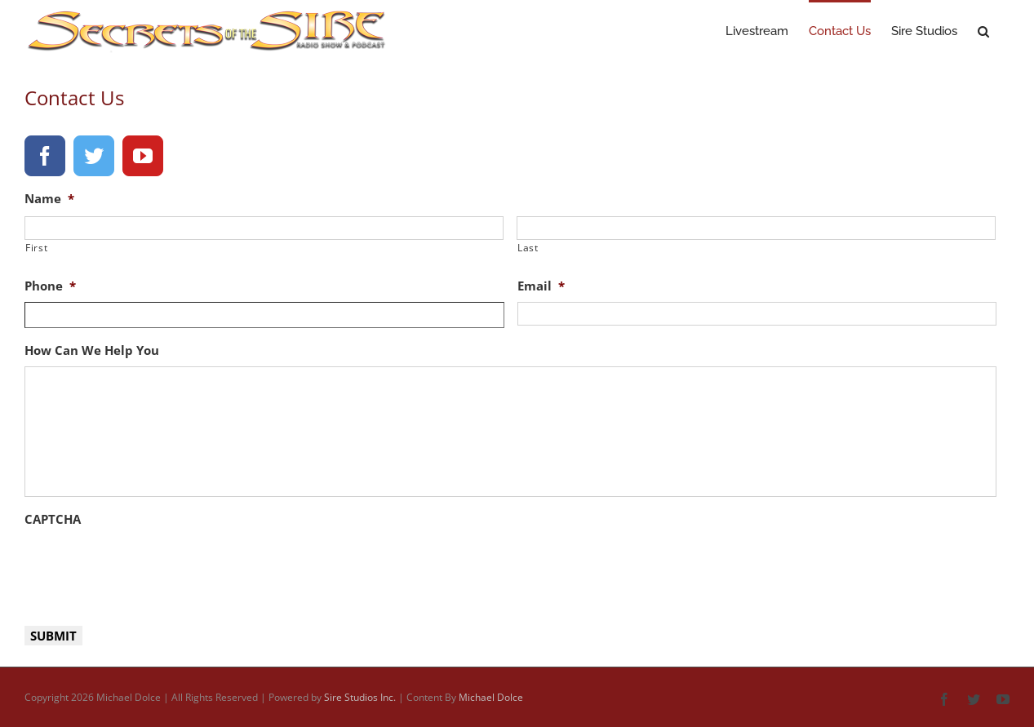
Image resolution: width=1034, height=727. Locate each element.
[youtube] (142, 155)
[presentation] (148, 567)
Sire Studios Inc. (360, 697)
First (36, 248)
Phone (50, 286)
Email (541, 286)
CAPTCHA (52, 519)
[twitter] (93, 155)
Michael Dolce (491, 697)
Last (528, 248)
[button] (983, 30)
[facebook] (44, 155)
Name (49, 198)
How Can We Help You (91, 350)
